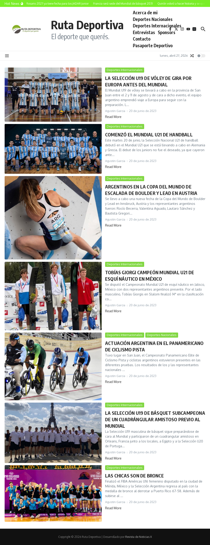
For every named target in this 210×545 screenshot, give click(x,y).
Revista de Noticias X (138, 537)
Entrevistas (144, 32)
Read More (113, 117)
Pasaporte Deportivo (153, 45)
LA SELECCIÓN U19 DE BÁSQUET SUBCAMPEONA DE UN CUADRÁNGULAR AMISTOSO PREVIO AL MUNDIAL (155, 419)
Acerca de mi (145, 12)
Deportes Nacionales (153, 19)
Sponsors (166, 32)
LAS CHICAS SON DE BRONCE (134, 475)
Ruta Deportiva (87, 24)
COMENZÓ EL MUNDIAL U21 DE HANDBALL (149, 134)
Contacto (141, 38)
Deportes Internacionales (157, 25)
